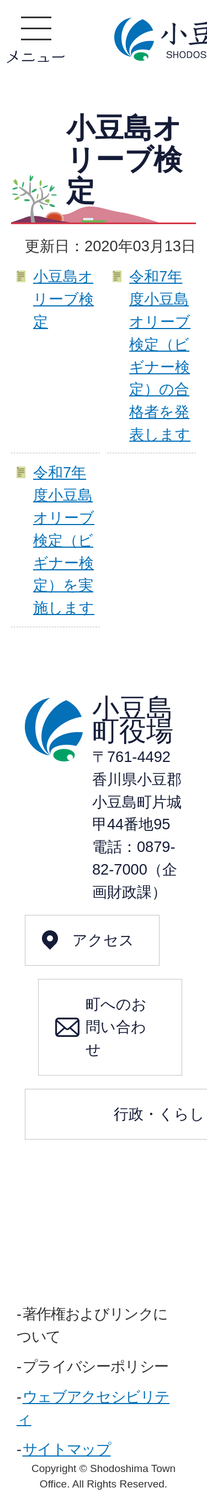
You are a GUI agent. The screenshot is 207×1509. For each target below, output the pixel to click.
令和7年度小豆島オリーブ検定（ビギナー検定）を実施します (63, 540)
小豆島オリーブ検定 (63, 299)
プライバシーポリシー (95, 1366)
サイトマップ (67, 1449)
